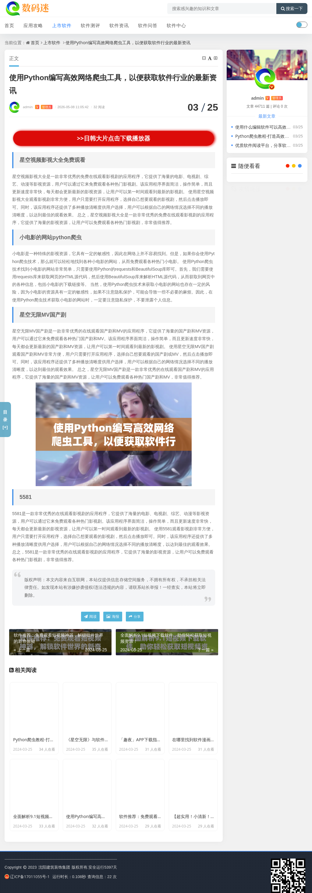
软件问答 (148, 25)
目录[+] (5, 419)
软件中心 (176, 25)
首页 (9, 25)
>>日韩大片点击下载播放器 (114, 138)
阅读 (90, 616)
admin (37, 107)
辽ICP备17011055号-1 (27, 876)
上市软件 (62, 25)
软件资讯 (119, 25)
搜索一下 (292, 8)
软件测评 (90, 25)
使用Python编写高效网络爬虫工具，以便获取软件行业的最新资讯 (128, 42)
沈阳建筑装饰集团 (54, 867)
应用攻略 (33, 25)
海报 (112, 616)
